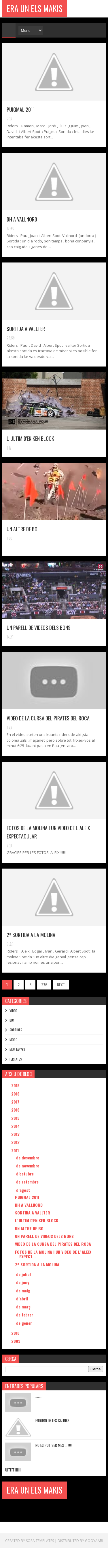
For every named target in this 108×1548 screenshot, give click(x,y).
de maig (23, 1291)
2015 (16, 1118)
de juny (23, 1282)
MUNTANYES (17, 1049)
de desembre (28, 1158)
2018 (16, 1094)
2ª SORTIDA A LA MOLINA (31, 934)
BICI (12, 1020)
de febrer (25, 1315)
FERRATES (16, 1059)
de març (24, 1307)
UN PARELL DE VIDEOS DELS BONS (39, 627)
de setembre (28, 1182)
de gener (24, 1323)
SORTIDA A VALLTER (26, 328)
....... (38, 1396)
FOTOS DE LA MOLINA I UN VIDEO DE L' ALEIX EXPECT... (53, 1254)
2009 (16, 1341)
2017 (15, 1102)
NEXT (61, 984)
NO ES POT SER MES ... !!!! (53, 1445)
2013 (16, 1134)
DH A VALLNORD (22, 219)
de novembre (28, 1166)
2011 (15, 1150)
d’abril (22, 1299)
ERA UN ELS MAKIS (34, 8)
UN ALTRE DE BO (22, 529)
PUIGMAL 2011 (21, 109)
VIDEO (13, 1010)
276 (44, 984)
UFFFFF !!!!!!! (13, 1470)
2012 (16, 1142)
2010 (16, 1333)
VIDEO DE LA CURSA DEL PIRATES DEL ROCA (48, 718)
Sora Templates (40, 1540)
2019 (16, 1085)
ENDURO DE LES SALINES (52, 1420)
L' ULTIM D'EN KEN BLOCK (30, 438)
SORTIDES (16, 1030)
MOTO (14, 1039)
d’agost (23, 1190)
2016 (16, 1110)
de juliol (24, 1274)
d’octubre (25, 1174)
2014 (16, 1126)
